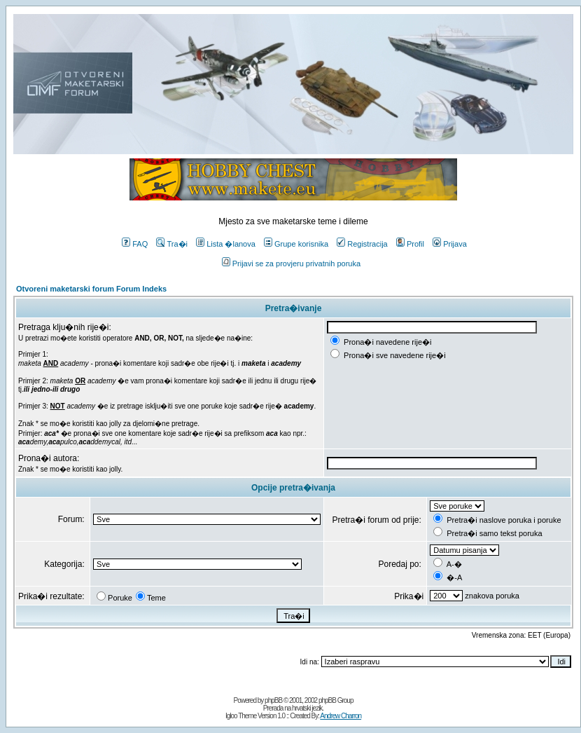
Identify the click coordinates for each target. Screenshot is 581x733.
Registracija (362, 244)
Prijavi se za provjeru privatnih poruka (291, 263)
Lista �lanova (225, 244)
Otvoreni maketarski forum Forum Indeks (91, 289)
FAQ (135, 244)
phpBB (273, 700)
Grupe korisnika (296, 244)
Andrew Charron (340, 716)
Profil (410, 244)
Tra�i (172, 244)
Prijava (450, 244)
